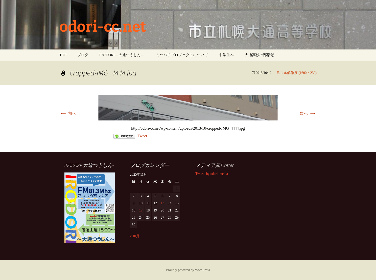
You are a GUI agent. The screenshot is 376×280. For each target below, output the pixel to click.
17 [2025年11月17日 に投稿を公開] (140, 210)
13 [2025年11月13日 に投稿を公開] (162, 203)
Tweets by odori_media (211, 174)
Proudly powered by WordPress (188, 270)
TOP (62, 55)
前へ (67, 113)
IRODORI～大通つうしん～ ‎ (122, 55)
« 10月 (135, 236)
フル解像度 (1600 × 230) (298, 73)
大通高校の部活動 (259, 55)
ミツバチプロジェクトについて (182, 55)
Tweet (142, 136)
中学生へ (226, 55)
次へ (308, 113)
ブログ (82, 55)
